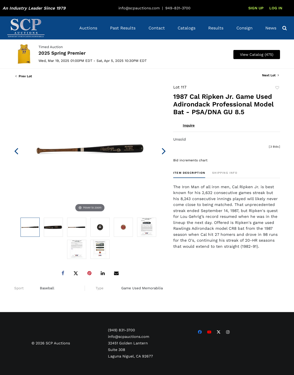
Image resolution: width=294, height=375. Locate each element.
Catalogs (186, 27)
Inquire (189, 125)
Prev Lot (23, 76)
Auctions (88, 27)
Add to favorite (277, 87)
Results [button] (215, 27)
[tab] (189, 174)
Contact (157, 27)
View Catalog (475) (256, 54)
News (270, 27)
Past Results (122, 27)
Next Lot (270, 75)
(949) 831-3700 (121, 330)
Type (100, 288)
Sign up (255, 8)
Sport (19, 288)
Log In (275, 8)
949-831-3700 (177, 8)
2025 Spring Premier (62, 53)
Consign (244, 27)
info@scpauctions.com (139, 8)
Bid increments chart (190, 160)
